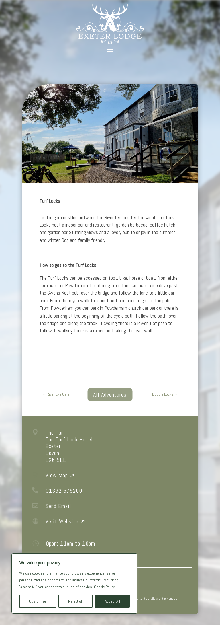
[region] (74, 583)
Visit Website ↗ (65, 521)
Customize (37, 601)
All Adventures (110, 394)
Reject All (75, 601)
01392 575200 (64, 490)
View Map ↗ (60, 475)
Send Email (58, 506)
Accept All (112, 601)
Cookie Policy (104, 586)
